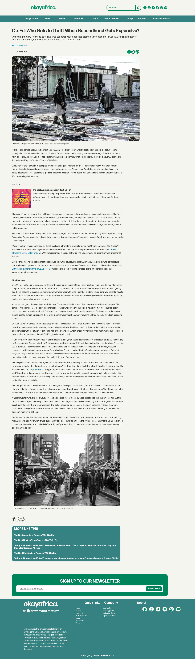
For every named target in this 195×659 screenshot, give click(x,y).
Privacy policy (108, 611)
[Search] (138, 7)
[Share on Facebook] (129, 52)
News (47, 18)
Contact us (107, 608)
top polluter (35, 370)
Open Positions (109, 616)
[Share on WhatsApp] (137, 52)
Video (95, 18)
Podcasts (143, 18)
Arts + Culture (111, 18)
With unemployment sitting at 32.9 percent (31, 269)
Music (62, 18)
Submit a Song (109, 613)
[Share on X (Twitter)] (133, 52)
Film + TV (79, 18)
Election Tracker (161, 18)
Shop (130, 18)
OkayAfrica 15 (32, 18)
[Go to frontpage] (43, 7)
